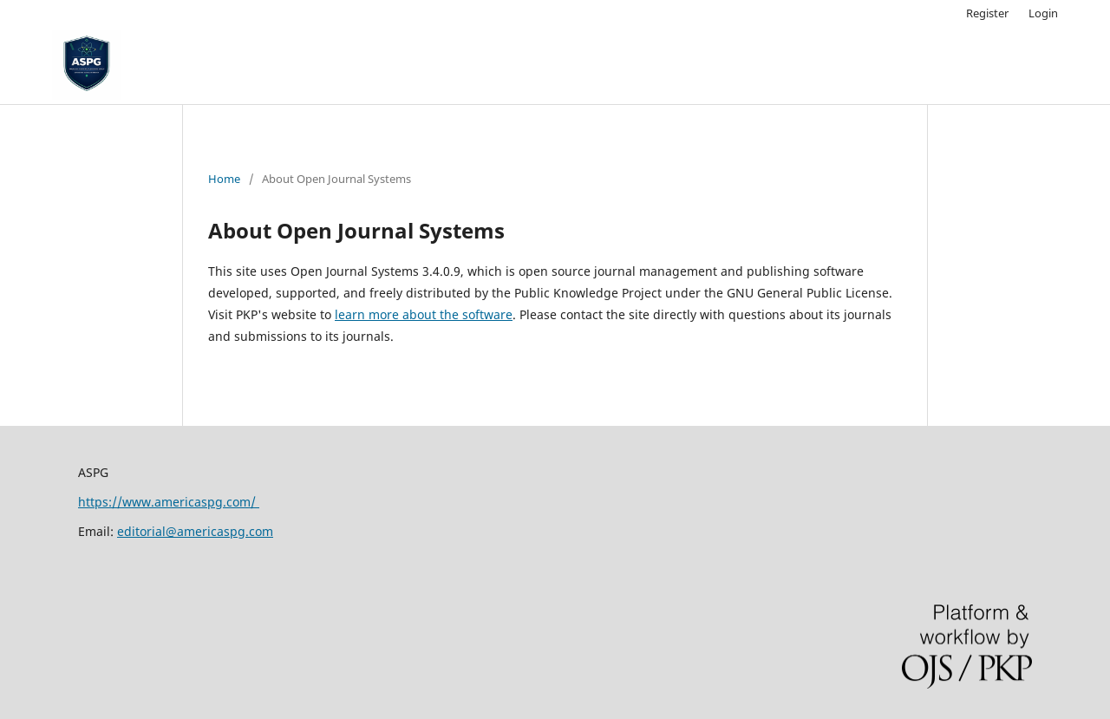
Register (987, 13)
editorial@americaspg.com (195, 531)
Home (224, 178)
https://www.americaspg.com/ (168, 501)
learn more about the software (424, 314)
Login (1043, 13)
